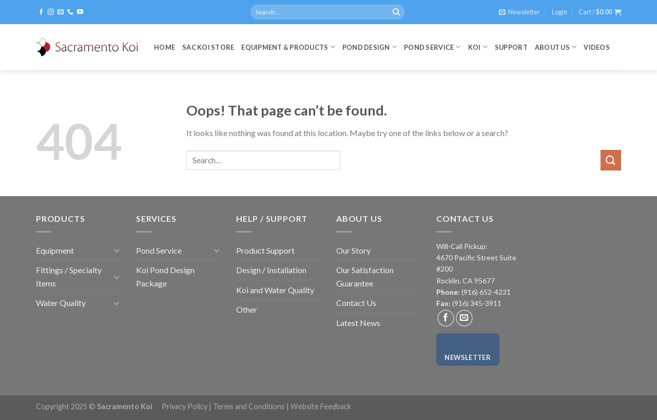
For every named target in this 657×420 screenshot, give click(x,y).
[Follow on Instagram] (51, 12)
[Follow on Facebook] (41, 12)
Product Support (265, 250)
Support (511, 47)
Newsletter (468, 357)
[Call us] (70, 12)
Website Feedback (321, 406)
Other (246, 309)
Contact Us (356, 303)
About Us (556, 47)
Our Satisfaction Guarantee (365, 276)
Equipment (55, 250)
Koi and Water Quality (275, 290)
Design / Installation (271, 270)
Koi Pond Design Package (165, 276)
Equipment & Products (288, 47)
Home (164, 47)
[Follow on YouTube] (80, 12)
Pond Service (432, 47)
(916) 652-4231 (485, 292)
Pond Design (369, 47)
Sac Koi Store (208, 47)
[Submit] (396, 12)
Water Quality (61, 303)
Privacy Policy (184, 406)
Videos (597, 47)
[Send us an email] (60, 12)
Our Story (353, 250)
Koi (478, 47)
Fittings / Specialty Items (69, 276)
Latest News (358, 323)
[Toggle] (116, 250)
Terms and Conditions (249, 406)
